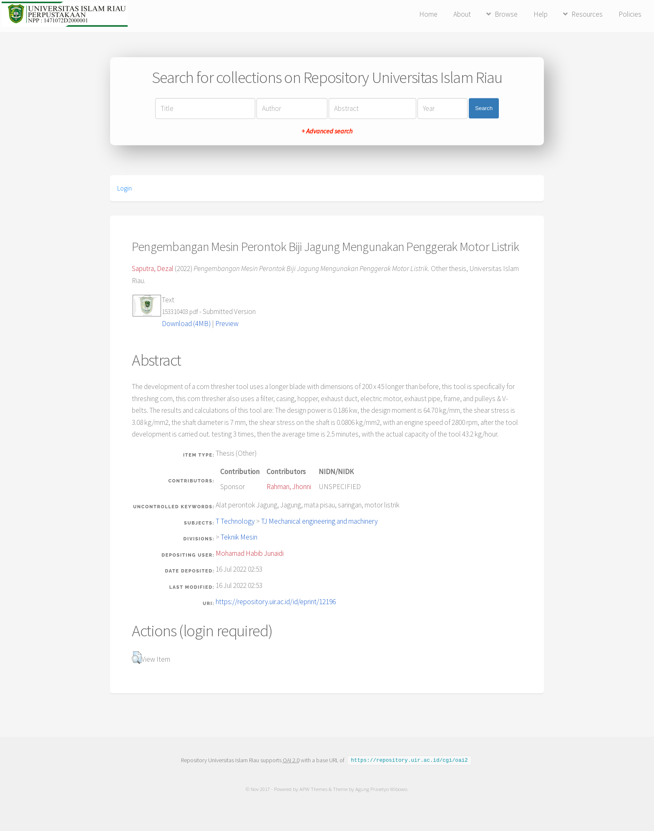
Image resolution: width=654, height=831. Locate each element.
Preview (227, 323)
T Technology (235, 521)
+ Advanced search (327, 131)
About (462, 14)
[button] (136, 657)
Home (428, 14)
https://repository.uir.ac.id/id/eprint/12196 (276, 601)
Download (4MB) (186, 323)
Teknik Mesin (239, 537)
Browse (506, 14)
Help (540, 14)
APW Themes (313, 789)
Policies (630, 14)
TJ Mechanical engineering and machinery (319, 521)
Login (124, 188)
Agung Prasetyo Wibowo (381, 789)
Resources (587, 14)
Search (484, 108)
